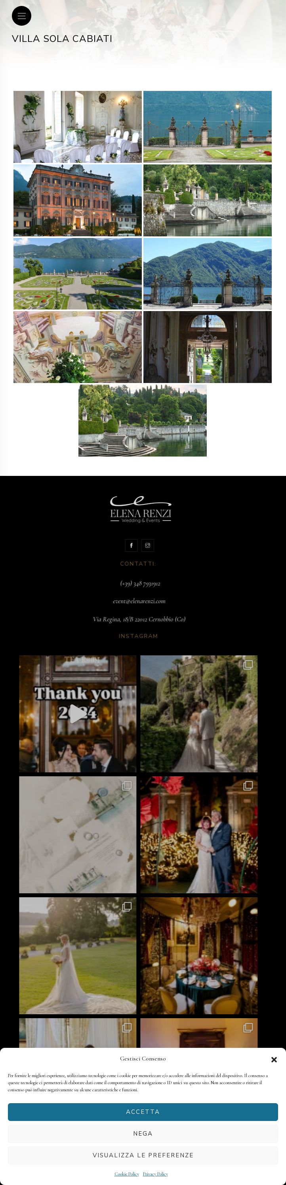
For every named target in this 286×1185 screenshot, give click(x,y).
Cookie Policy (126, 1174)
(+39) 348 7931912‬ (129, 583)
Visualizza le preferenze (143, 1155)
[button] (274, 1059)
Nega (143, 1134)
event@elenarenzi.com (128, 601)
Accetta (143, 1112)
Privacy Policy (155, 1174)
